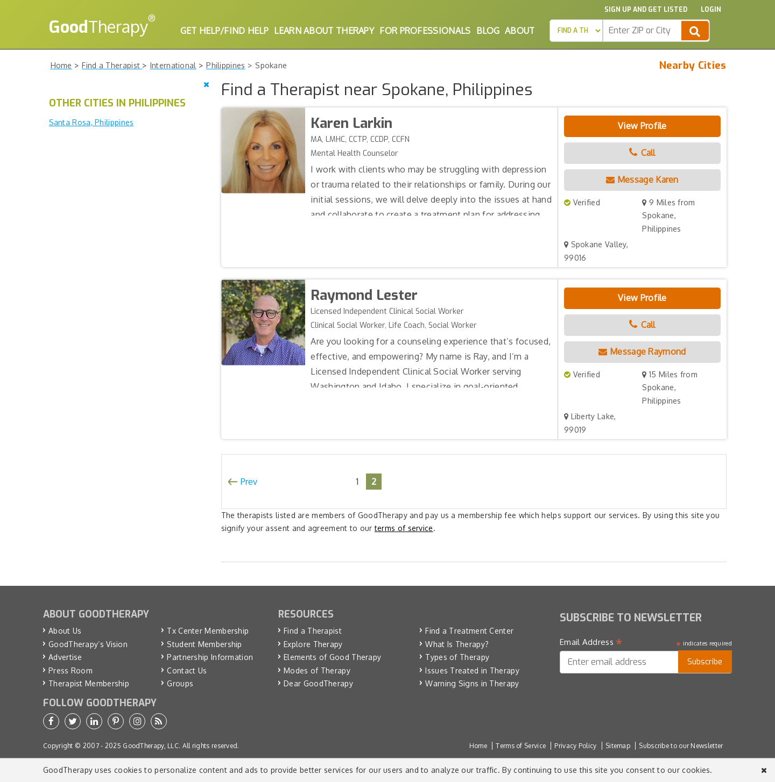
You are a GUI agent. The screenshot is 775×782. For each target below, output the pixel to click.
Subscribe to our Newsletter (681, 746)
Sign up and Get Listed (645, 9)
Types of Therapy (457, 657)
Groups (180, 683)
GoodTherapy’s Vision (88, 644)
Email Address (591, 642)
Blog (487, 30)
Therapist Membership (88, 683)
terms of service (404, 528)
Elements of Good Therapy (332, 657)
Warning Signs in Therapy (472, 683)
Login (711, 9)
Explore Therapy (313, 644)
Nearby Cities (693, 65)
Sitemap (617, 746)
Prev (249, 481)
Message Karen (642, 179)
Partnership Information (210, 657)
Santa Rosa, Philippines (91, 122)
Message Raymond (642, 351)
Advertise (65, 657)
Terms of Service (521, 746)
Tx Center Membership (208, 630)
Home (478, 746)
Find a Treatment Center (469, 630)
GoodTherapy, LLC (151, 746)
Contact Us (187, 670)
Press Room (70, 670)
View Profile (642, 125)
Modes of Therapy (317, 670)
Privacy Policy (575, 746)
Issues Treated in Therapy (472, 670)
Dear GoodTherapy (318, 683)
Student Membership (204, 644)
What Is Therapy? (457, 644)
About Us (64, 630)
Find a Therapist (313, 630)
